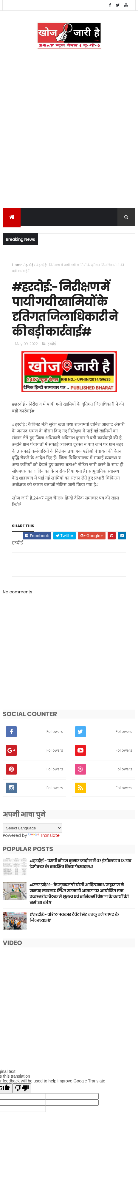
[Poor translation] (21, 1093)
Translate (44, 840)
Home (17, 265)
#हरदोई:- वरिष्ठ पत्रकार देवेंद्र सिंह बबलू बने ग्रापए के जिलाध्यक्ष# (74, 922)
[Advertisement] (69, 137)
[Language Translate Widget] (32, 832)
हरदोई (29, 265)
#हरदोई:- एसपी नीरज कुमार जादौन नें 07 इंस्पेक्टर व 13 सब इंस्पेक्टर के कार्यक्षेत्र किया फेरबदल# (80, 868)
